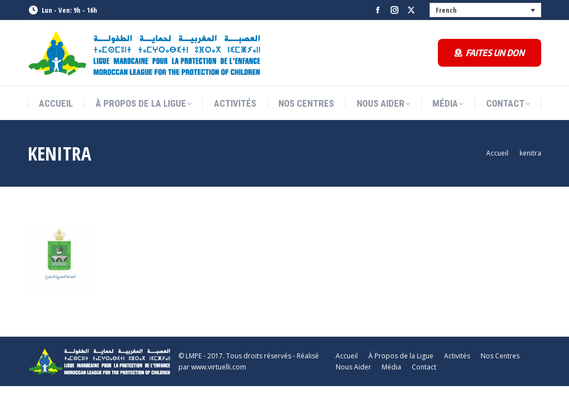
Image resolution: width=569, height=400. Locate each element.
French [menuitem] (446, 10)
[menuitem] (486, 10)
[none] (486, 10)
